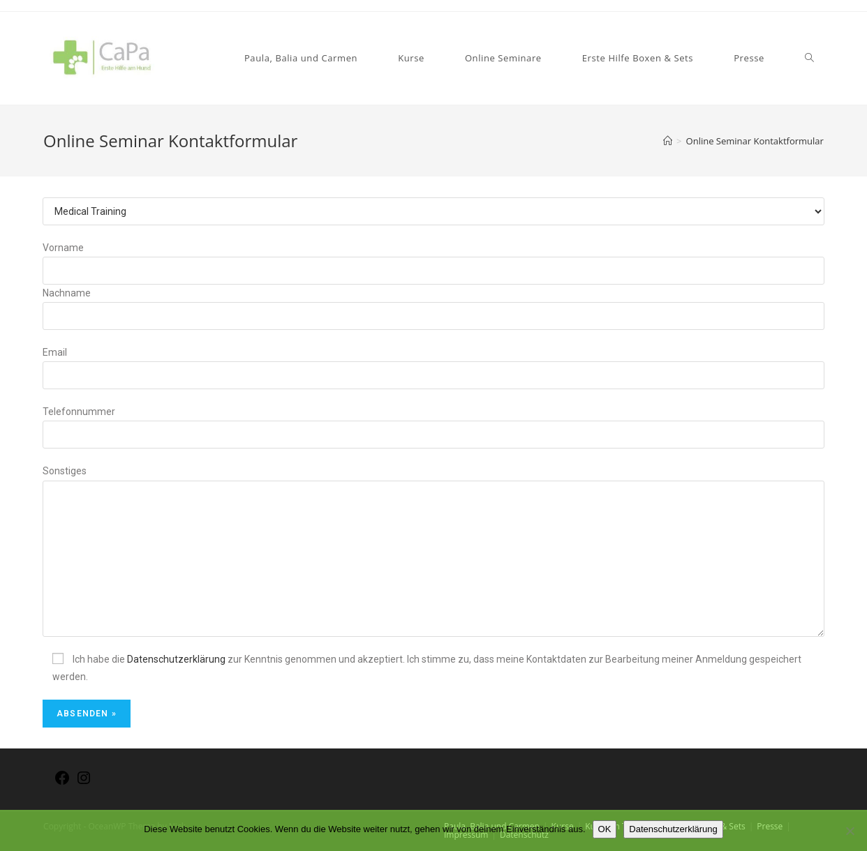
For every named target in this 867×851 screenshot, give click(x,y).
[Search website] (809, 58)
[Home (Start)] (667, 141)
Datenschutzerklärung (176, 659)
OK (605, 829)
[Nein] (850, 831)
